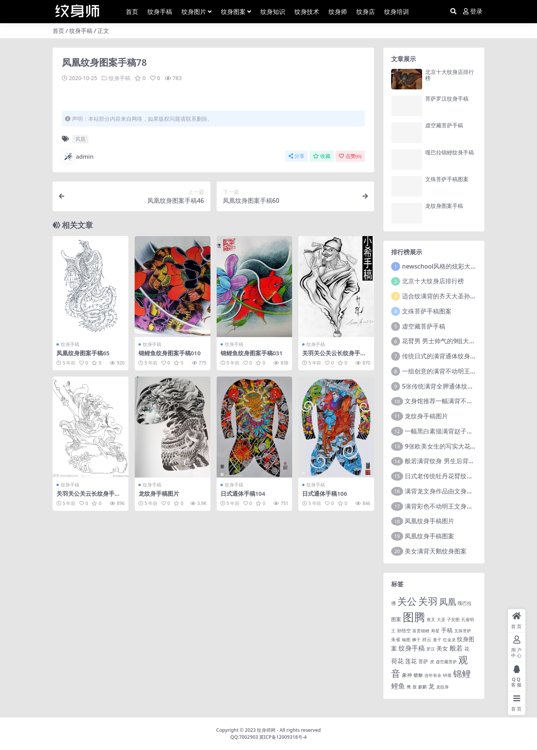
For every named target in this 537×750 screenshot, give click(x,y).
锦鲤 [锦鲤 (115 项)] (462, 673)
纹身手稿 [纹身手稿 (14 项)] (411, 648)
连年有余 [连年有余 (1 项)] (432, 675)
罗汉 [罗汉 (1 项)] (430, 649)
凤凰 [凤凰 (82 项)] (447, 601)
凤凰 (80, 138)
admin (78, 156)
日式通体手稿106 (324, 493)
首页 (58, 30)
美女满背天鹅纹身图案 (436, 551)
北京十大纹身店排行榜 (449, 75)
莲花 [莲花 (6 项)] (411, 661)
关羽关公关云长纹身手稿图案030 (88, 496)
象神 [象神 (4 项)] (407, 674)
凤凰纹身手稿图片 (429, 521)
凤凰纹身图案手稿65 (82, 352)
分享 (296, 156)
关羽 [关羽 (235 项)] (428, 601)
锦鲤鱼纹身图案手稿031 (252, 352)
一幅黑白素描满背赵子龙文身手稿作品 (457, 431)
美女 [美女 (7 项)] (442, 648)
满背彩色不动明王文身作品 (442, 506)
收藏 (321, 156)
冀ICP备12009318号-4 (283, 737)
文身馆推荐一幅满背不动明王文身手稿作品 (463, 401)
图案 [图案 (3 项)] (396, 619)
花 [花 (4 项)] (466, 648)
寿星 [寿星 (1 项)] (435, 631)
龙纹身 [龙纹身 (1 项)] (442, 687)
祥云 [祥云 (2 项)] (426, 639)
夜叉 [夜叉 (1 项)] (431, 619)
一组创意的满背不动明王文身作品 (448, 371)
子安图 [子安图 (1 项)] (453, 619)
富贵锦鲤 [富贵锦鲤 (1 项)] (420, 631)
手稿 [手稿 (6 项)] (447, 630)
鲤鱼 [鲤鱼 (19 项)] (398, 685)
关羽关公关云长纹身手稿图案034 (334, 356)
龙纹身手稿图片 (159, 493)
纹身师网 (266, 730)
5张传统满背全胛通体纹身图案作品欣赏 (456, 386)
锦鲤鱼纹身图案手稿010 (170, 352)
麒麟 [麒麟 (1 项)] (422, 687)
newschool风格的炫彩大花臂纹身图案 (455, 266)
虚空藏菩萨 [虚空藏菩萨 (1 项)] (446, 661)
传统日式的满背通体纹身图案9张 (447, 356)
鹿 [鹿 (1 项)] (414, 687)
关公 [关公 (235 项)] (407, 601)
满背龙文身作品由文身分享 (442, 491)
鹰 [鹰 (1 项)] (409, 687)
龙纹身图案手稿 (444, 205)
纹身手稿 (80, 30)
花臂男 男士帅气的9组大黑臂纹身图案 (454, 341)
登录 (472, 11)
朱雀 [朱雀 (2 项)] (395, 639)
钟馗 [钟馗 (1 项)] (447, 675)
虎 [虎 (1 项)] (432, 661)
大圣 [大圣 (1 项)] (441, 619)
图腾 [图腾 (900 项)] (414, 617)
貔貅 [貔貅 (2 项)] (418, 675)
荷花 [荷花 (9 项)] (397, 661)
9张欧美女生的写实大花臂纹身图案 (453, 446)
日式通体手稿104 (243, 493)
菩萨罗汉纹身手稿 (447, 98)
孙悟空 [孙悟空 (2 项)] (404, 630)
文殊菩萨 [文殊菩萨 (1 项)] (462, 631)
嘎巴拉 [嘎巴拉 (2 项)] (465, 603)
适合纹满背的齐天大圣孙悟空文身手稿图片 (461, 296)
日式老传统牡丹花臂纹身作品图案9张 (456, 476)
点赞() (350, 156)
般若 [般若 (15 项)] (456, 648)
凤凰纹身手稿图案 (429, 536)
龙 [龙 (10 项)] (431, 686)
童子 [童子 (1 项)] (437, 639)
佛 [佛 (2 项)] (393, 603)
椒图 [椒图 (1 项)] (406, 639)
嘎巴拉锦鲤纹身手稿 (449, 152)
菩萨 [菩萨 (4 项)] (423, 661)
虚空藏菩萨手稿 (444, 125)
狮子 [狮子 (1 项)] (416, 639)
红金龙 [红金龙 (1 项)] (449, 639)
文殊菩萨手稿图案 (447, 179)
